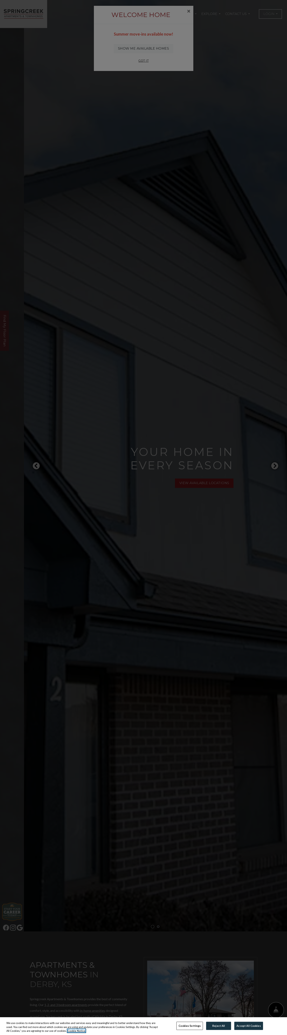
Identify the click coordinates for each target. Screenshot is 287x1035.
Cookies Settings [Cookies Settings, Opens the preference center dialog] (190, 1025)
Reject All (218, 1025)
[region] (143, 1026)
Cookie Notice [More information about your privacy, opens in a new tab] (76, 1030)
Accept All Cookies (248, 1025)
